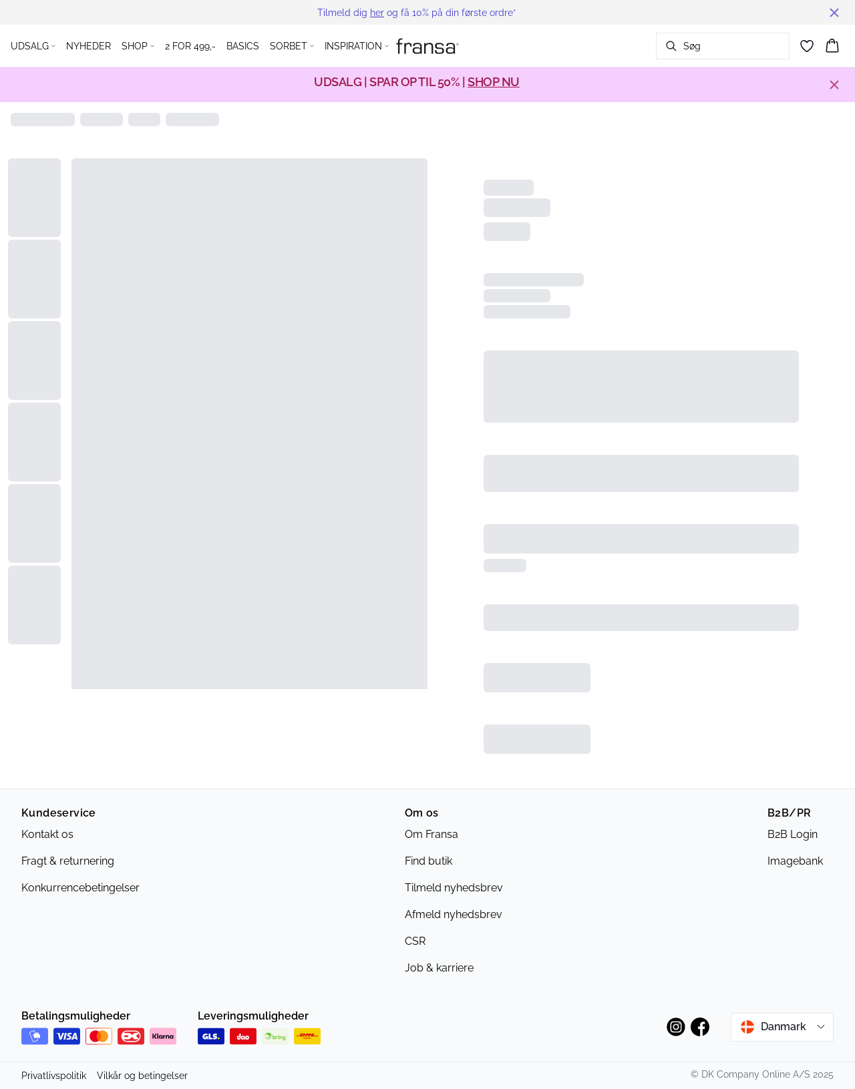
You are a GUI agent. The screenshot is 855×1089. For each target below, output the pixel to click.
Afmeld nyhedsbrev (453, 914)
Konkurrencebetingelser (80, 887)
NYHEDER (88, 46)
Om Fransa (431, 834)
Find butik (428, 861)
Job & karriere (439, 967)
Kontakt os (47, 834)
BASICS (242, 46)
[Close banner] (834, 13)
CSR (415, 941)
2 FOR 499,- (190, 46)
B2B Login (792, 834)
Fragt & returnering (67, 861)
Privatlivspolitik (53, 1075)
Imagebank (795, 861)
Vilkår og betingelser (142, 1075)
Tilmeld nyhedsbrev (454, 887)
